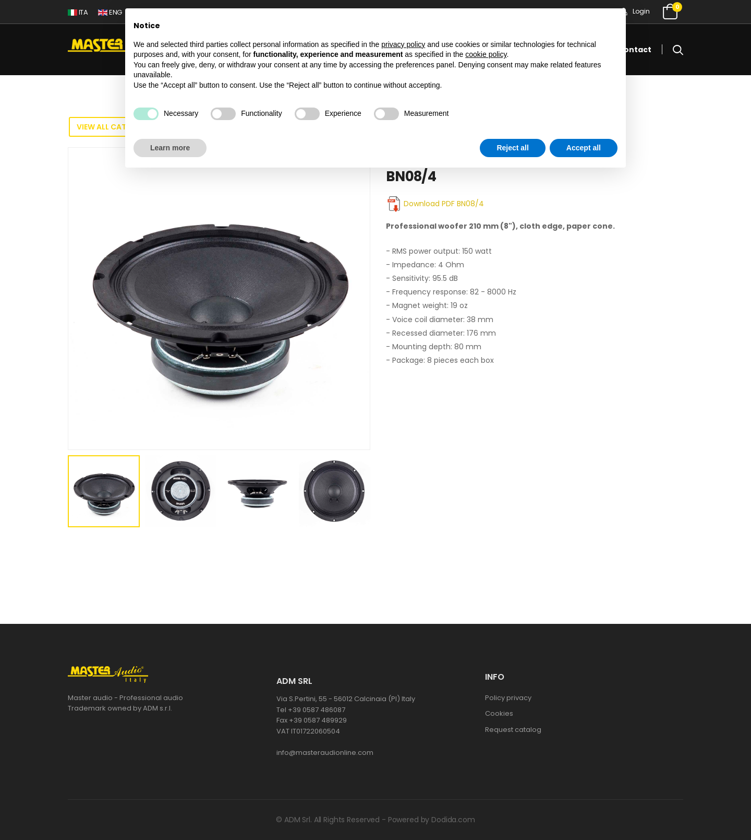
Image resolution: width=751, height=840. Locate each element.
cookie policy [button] (485, 54)
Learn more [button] (170, 148)
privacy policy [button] (403, 44)
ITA (78, 12)
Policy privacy (508, 698)
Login (634, 11)
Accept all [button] (583, 148)
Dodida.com (453, 819)
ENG (110, 12)
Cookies (499, 713)
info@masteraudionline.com (324, 753)
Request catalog (513, 730)
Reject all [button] (512, 148)
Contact (634, 49)
